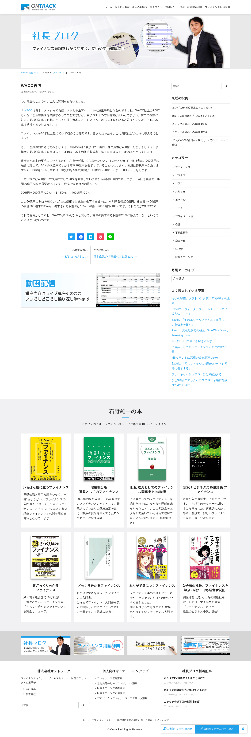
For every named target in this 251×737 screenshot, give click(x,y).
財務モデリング (184, 257)
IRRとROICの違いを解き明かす (192, 341)
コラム (179, 183)
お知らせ (180, 191)
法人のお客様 (139, 7)
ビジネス (180, 175)
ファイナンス (59, 72)
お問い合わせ (177, 728)
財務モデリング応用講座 (111, 693)
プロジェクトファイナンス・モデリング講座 (122, 698)
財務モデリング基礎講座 (111, 688)
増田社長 (180, 240)
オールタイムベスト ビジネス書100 (123, 424)
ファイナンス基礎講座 (109, 678)
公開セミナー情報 (175, 7)
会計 (177, 224)
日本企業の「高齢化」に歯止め (115, 256)
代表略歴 (31, 694)
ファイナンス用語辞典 (217, 7)
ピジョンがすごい (74, 256)
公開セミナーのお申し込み (217, 728)
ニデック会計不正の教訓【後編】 (191, 124)
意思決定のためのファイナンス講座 (117, 683)
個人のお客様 (122, 7)
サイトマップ (162, 720)
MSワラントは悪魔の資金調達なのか (195, 357)
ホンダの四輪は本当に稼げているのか (193, 115)
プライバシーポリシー (103, 720)
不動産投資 (181, 232)
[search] (226, 86)
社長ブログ (156, 7)
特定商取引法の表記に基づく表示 (134, 720)
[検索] (201, 86)
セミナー (180, 208)
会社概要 (31, 689)
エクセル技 (181, 200)
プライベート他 (184, 216)
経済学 (179, 249)
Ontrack (114, 729)
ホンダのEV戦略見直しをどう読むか (192, 107)
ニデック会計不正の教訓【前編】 (191, 132)
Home (24, 72)
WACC (28, 110)
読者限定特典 (194, 7)
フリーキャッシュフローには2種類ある (197, 374)
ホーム (108, 7)
